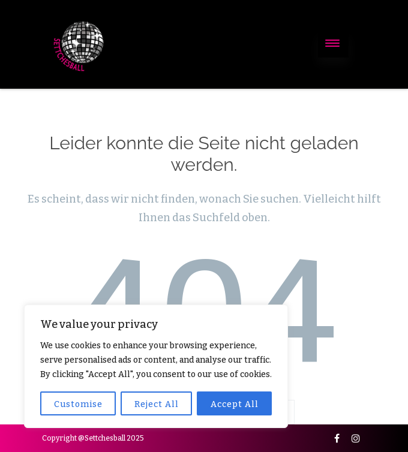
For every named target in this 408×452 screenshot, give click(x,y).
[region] (156, 366)
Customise (78, 404)
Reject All (156, 404)
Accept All (235, 404)
